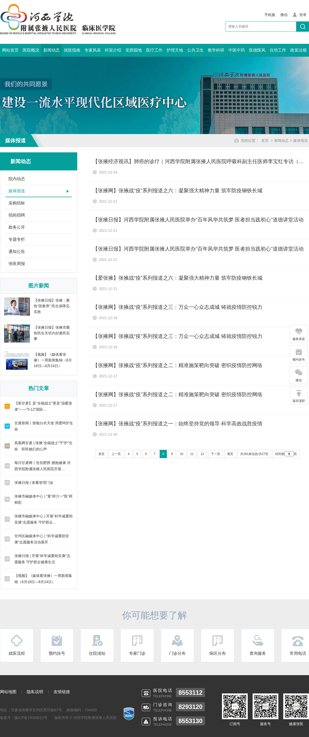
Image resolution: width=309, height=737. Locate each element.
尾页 (230, 454)
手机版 (269, 15)
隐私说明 (35, 692)
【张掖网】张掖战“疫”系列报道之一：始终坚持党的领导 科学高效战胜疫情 (177, 423)
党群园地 (133, 50)
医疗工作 (154, 50)
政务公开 (16, 227)
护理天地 (175, 50)
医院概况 (31, 50)
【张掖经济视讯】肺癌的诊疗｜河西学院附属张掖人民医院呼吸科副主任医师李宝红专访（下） (201, 161)
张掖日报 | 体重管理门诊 (33, 483)
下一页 (215, 454)
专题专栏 (16, 239)
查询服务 (258, 645)
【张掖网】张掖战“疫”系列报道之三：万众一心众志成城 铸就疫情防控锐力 (177, 307)
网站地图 (8, 692)
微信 (299, 375)
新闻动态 (51, 50)
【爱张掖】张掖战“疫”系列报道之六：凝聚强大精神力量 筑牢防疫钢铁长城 (177, 278)
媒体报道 (300, 140)
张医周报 (16, 263)
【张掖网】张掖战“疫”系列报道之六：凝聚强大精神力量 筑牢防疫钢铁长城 (177, 190)
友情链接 (62, 692)
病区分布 (217, 645)
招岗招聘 (16, 215)
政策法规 (298, 50)
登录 (302, 15)
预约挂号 (57, 645)
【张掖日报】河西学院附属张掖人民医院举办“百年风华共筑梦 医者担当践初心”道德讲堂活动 (198, 219)
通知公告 (16, 251)
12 (202, 454)
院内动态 (16, 179)
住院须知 (97, 645)
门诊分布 (177, 645)
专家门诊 (137, 645)
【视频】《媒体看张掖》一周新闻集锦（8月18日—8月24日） (53, 360)
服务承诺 (299, 334)
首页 (265, 140)
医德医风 (257, 50)
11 (192, 454)
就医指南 (72, 50)
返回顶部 (299, 396)
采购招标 (16, 203)
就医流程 (16, 645)
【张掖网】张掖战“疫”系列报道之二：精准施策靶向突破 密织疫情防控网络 (177, 365)
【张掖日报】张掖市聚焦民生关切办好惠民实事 (52, 333)
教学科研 (216, 50)
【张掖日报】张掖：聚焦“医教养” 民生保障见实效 (52, 306)
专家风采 (92, 50)
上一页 (116, 454)
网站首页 (10, 50)
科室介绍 (113, 50)
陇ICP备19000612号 (30, 718)
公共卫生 (195, 50)
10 (181, 454)
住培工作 (278, 50)
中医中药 (236, 50)
